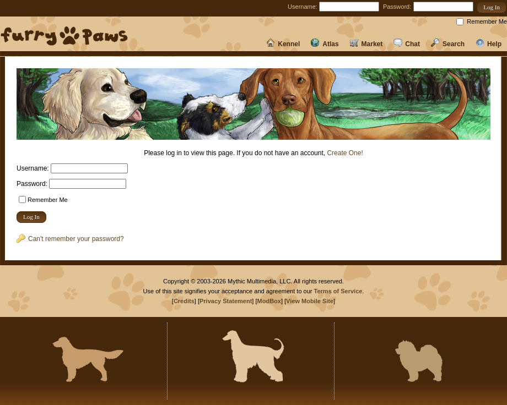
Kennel (283, 44)
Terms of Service (338, 291)
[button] (491, 7)
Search (448, 44)
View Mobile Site (309, 301)
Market (366, 44)
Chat (406, 44)
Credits (184, 301)
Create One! (345, 153)
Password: (397, 6)
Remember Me (487, 21)
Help (488, 44)
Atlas (324, 44)
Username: (302, 6)
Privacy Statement (225, 301)
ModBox (269, 301)
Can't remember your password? (70, 239)
